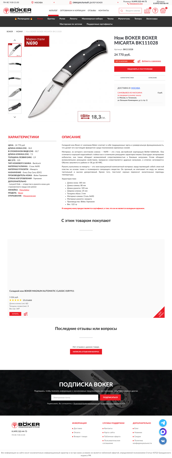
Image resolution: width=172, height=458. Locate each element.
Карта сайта (109, 432)
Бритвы (51, 19)
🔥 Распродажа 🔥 (24, 19)
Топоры (138, 19)
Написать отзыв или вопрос (86, 351)
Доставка (78, 428)
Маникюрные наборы (92, 19)
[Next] (15, 117)
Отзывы (92, 11)
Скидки (137, 436)
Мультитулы (124, 19)
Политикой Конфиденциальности (86, 403)
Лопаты (73, 19)
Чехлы (110, 19)
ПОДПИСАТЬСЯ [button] (110, 397)
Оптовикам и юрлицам (72, 11)
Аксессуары (151, 19)
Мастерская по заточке (71, 24)
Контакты (103, 11)
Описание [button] (152, 78)
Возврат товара (80, 436)
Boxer (20, 193)
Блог (136, 428)
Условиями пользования (110, 403)
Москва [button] (135, 88)
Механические (29, 196)
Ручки (62, 19)
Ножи (40, 19)
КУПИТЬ (15, 314)
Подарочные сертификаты (99, 24)
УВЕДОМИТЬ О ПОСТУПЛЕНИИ (139, 69)
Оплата (77, 432)
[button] (135, 3)
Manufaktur (24, 190)
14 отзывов (27, 300)
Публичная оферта (112, 436)
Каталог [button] (53, 11)
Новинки (138, 432)
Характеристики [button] (127, 78)
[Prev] (15, 40)
